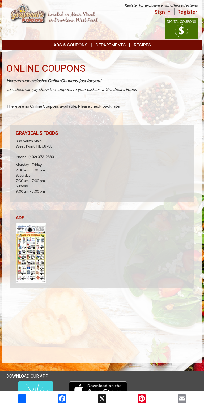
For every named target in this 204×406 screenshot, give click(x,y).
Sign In (163, 11)
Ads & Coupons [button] (70, 44)
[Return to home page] (54, 12)
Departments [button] (111, 44)
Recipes (142, 44)
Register (187, 11)
